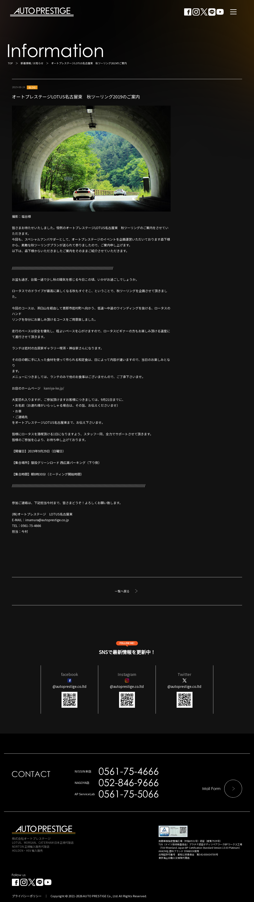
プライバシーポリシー (27, 896)
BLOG (32, 87)
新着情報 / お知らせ (32, 63)
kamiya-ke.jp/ (54, 388)
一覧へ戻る (122, 591)
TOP (10, 63)
